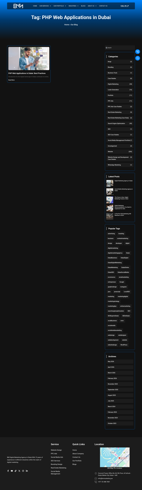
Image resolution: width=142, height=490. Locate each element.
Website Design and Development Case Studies (118, 158)
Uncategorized (112, 146)
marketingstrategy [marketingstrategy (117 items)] (113, 301)
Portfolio (110, 95)
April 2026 (111, 367)
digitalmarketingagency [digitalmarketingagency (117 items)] (115, 253)
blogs (109, 61)
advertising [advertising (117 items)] (111, 233)
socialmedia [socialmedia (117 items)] (111, 325)
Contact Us (103, 6)
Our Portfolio (60, 6)
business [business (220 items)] (110, 238)
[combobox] (120, 47)
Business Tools (112, 73)
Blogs (83, 6)
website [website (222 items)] (124, 340)
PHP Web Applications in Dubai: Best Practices (27, 73)
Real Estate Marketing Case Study (118, 118)
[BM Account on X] (19, 471)
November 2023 (113, 418)
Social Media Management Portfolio (119, 140)
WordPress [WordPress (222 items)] (124, 345)
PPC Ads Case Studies (115, 106)
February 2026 (112, 378)
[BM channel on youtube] (12, 471)
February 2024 (112, 412)
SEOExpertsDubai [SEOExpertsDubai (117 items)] (113, 316)
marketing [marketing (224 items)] (111, 296)
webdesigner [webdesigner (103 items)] (122, 335)
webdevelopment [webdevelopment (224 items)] (113, 340)
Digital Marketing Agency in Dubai (124, 180)
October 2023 (112, 423)
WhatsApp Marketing (114, 165)
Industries (74, 6)
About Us (92, 6)
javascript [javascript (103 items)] (117, 291)
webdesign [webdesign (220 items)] (111, 335)
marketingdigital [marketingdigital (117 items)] (123, 296)
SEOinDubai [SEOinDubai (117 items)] (126, 316)
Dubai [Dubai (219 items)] (128, 253)
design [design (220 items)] (110, 243)
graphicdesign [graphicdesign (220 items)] (112, 287)
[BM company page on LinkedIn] (27, 471)
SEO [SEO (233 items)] (129, 311)
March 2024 (111, 406)
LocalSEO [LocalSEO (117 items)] (127, 291)
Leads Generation (113, 89)
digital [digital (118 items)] (127, 243)
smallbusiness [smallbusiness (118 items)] (112, 320)
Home (35, 6)
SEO (109, 129)
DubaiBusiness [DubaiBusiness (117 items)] (112, 258)
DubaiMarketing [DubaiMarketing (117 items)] (113, 267)
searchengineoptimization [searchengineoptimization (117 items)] (116, 311)
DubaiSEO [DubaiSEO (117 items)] (111, 272)
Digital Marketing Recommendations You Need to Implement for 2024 (123, 207)
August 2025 (112, 395)
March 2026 (111, 373)
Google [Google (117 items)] (122, 282)
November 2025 (113, 384)
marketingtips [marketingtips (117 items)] (112, 306)
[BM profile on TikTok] (16, 471)
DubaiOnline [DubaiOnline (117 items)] (125, 267)
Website (110, 151)
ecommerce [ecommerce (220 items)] (111, 277)
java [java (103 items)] (109, 291)
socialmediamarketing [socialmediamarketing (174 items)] (115, 330)
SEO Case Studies (113, 135)
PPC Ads (110, 101)
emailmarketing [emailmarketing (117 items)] (124, 277)
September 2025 (113, 389)
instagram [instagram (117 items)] (123, 287)
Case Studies (112, 78)
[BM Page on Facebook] (8, 471)
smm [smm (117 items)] (122, 320)
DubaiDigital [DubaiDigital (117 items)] (124, 258)
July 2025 (111, 401)
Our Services (45, 6)
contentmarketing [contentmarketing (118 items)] (122, 238)
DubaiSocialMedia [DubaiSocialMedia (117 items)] (123, 272)
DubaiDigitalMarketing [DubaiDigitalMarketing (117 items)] (115, 262)
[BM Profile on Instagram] (23, 471)
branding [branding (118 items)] (121, 233)
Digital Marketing (113, 84)
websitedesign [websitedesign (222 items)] (112, 345)
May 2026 (111, 361)
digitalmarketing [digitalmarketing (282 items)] (113, 248)
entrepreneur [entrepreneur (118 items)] (112, 282)
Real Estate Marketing (114, 112)
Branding (110, 67)
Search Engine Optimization (116, 123)
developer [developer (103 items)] (119, 243)
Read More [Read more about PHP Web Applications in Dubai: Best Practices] (11, 80)
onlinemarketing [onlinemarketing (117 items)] (125, 306)
